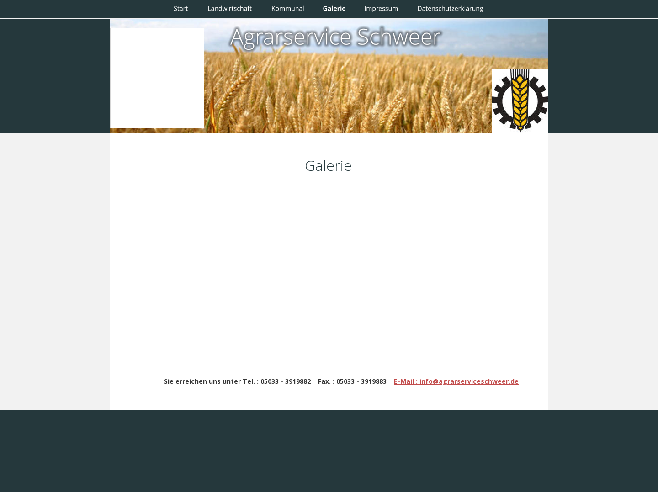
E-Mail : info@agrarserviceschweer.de (456, 381)
